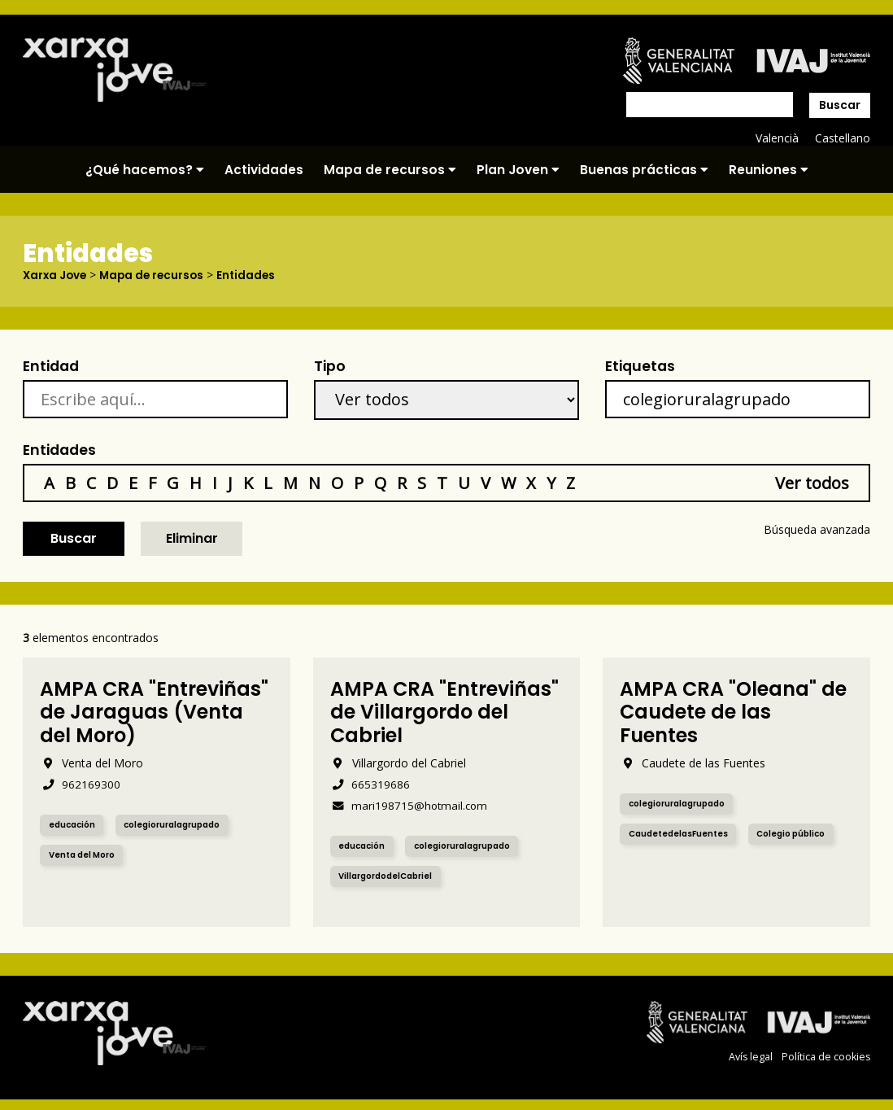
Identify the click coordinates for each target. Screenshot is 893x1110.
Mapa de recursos (390, 169)
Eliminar (192, 538)
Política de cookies (825, 1056)
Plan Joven (518, 169)
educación (74, 825)
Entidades (254, 275)
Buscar (839, 105)
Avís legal (749, 1056)
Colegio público (803, 834)
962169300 (80, 783)
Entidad (51, 365)
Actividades (263, 169)
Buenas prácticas (644, 169)
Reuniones (768, 169)
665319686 (370, 783)
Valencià (776, 138)
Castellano (842, 138)
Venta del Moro (86, 855)
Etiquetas (640, 365)
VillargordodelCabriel (390, 876)
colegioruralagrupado (183, 825)
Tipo (330, 365)
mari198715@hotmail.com (410, 804)
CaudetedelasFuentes (683, 834)
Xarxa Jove (56, 275)
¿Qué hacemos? (144, 169)
